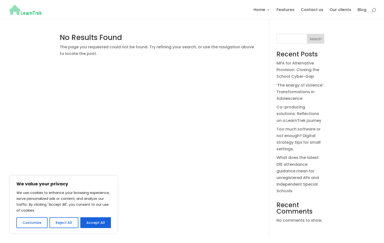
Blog (362, 10)
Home (259, 10)
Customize (32, 222)
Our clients (340, 10)
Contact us (312, 10)
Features (285, 10)
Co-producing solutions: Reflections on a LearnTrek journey (298, 113)
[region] (64, 204)
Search (316, 39)
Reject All (64, 222)
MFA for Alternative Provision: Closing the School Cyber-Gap (297, 69)
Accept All (95, 222)
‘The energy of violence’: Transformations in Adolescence (300, 91)
